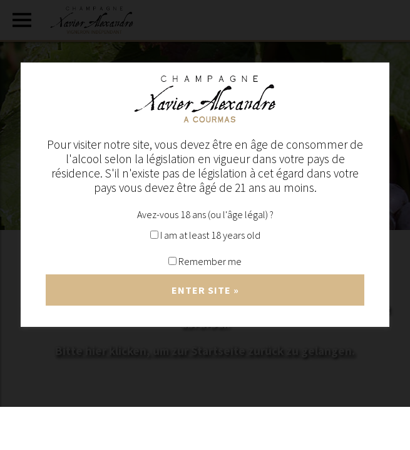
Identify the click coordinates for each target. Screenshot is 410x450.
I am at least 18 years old (205, 235)
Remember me (205, 261)
